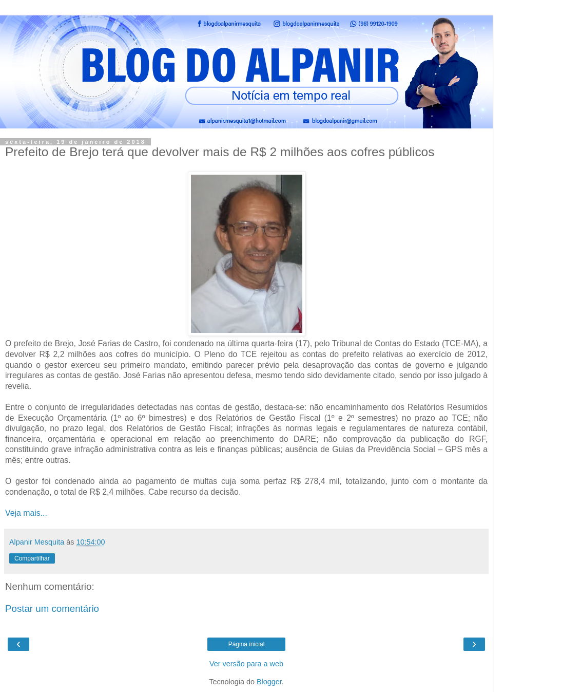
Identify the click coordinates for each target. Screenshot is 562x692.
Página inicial (246, 644)
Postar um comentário (52, 608)
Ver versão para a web (246, 664)
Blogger (269, 682)
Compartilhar (32, 558)
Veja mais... (26, 513)
